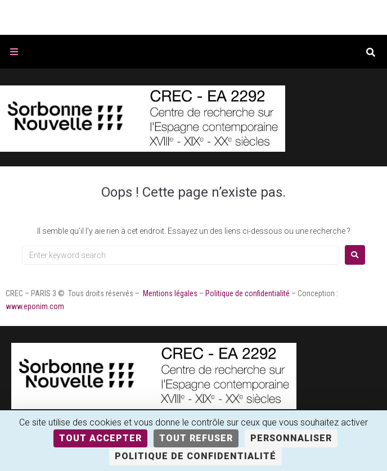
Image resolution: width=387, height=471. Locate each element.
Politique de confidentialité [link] (195, 456)
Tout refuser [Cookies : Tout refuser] (196, 438)
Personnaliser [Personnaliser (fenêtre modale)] (291, 438)
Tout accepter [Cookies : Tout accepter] (100, 438)
